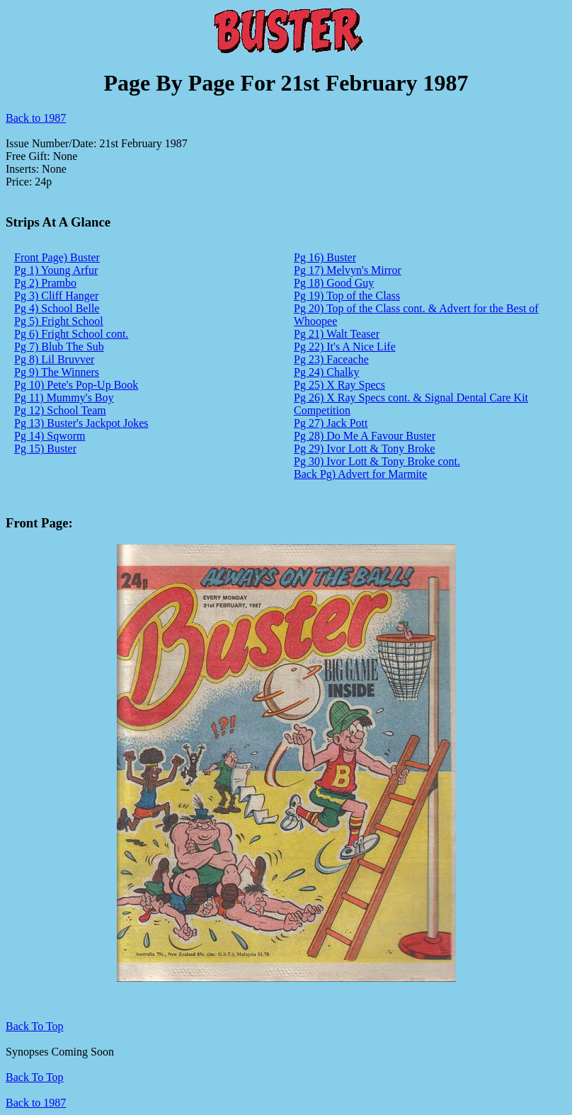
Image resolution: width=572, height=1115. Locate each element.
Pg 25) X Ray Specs (339, 385)
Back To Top (35, 1077)
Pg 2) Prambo (45, 283)
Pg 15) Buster (45, 448)
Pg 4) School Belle (56, 308)
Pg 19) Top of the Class (347, 296)
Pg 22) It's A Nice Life (345, 347)
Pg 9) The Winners (56, 372)
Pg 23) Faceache (331, 359)
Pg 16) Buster (325, 257)
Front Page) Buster (57, 257)
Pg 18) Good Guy (334, 283)
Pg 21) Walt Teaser (336, 334)
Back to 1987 (36, 118)
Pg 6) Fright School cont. (71, 334)
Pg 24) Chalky (326, 372)
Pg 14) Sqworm (49, 436)
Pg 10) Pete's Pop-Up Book (76, 385)
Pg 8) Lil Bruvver (54, 359)
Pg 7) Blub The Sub (59, 347)
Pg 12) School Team (60, 410)
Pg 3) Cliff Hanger (56, 296)
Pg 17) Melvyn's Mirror (347, 270)
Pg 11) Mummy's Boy (64, 397)
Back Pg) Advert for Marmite (360, 474)
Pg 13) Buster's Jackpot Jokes (81, 423)
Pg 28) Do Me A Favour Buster (364, 436)
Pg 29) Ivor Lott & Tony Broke (364, 448)
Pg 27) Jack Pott (330, 423)
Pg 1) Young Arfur (56, 270)
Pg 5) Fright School (58, 321)
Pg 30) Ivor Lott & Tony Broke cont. (377, 461)
